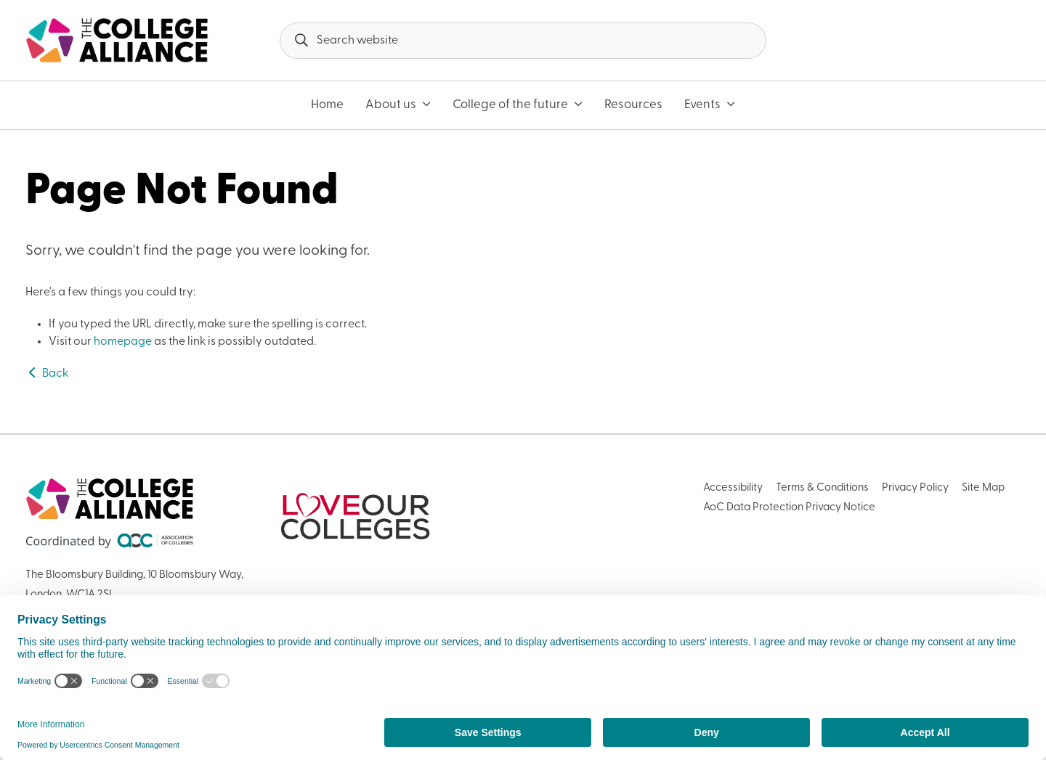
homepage (123, 342)
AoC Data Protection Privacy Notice (789, 507)
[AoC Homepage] (116, 40)
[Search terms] (523, 41)
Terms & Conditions (822, 488)
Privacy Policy (915, 488)
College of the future (518, 105)
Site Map (983, 488)
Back (46, 374)
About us (398, 105)
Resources (633, 105)
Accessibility (733, 488)
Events (709, 105)
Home (327, 105)
